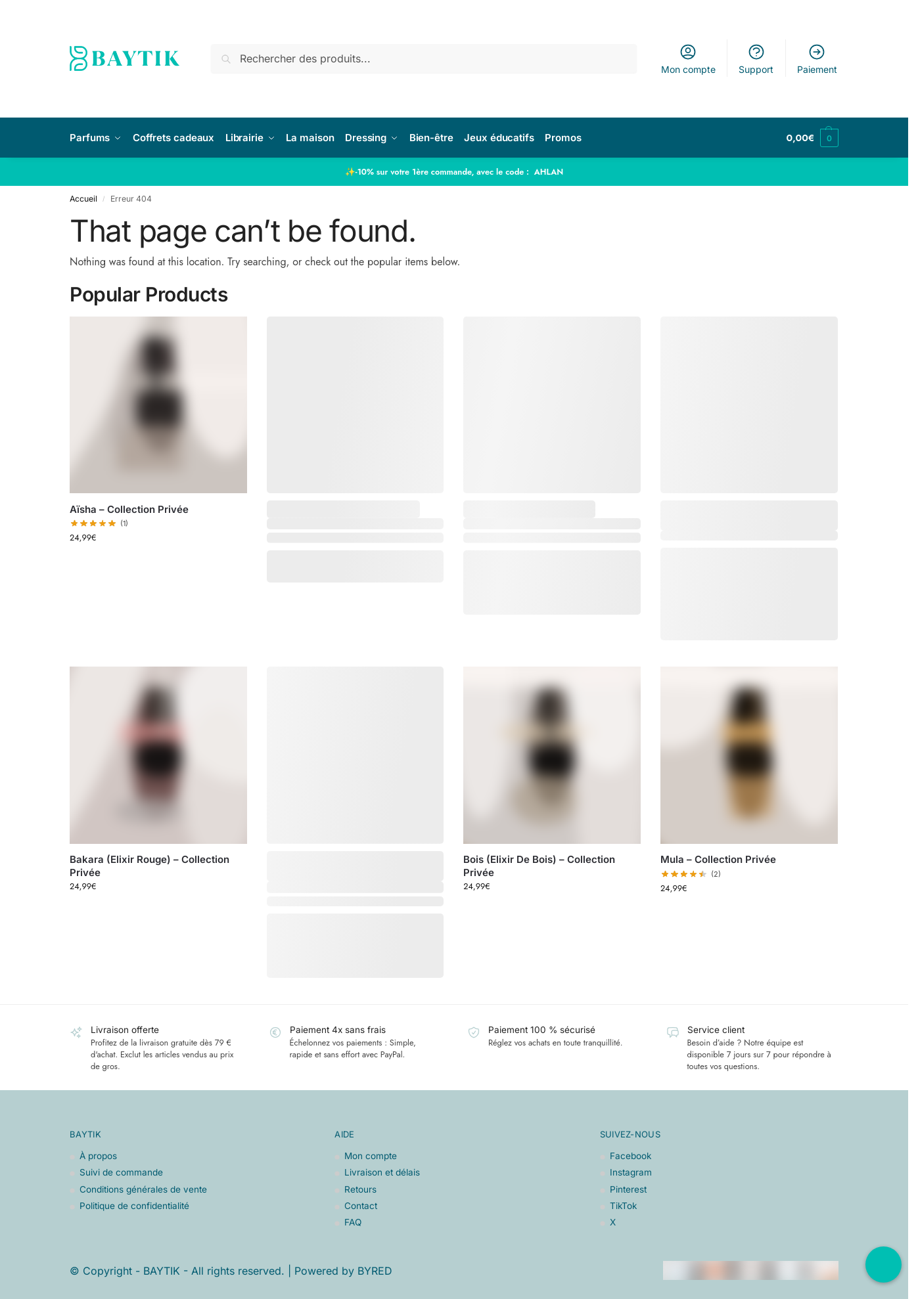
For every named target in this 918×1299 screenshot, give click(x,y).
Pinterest (628, 1189)
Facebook (630, 1156)
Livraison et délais (382, 1172)
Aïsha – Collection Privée (129, 509)
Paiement (817, 59)
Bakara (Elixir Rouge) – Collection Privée (149, 866)
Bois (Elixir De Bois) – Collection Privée (539, 866)
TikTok (623, 1205)
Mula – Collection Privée (718, 859)
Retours (360, 1189)
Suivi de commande (121, 1172)
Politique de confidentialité (134, 1205)
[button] (812, 138)
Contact (360, 1205)
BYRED (374, 1270)
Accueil (83, 199)
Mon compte (688, 59)
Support (756, 59)
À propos (98, 1156)
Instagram (631, 1172)
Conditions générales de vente (143, 1189)
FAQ (352, 1222)
